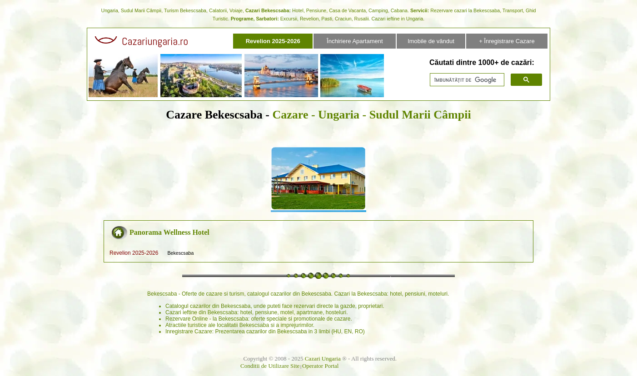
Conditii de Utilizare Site (269, 365)
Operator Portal (320, 365)
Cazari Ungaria (323, 358)
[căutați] (466, 80)
